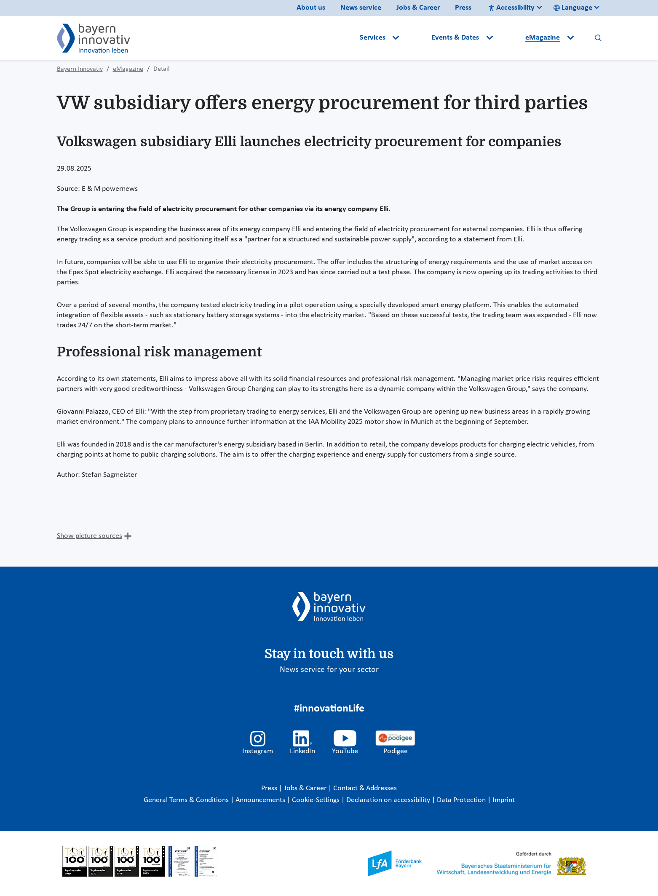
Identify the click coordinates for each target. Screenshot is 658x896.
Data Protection (462, 800)
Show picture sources (89, 536)
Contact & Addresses (365, 788)
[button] (416, 38)
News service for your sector (329, 670)
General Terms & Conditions (187, 800)
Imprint (503, 800)
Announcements (261, 800)
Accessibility (511, 8)
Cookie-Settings (316, 800)
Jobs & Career (418, 8)
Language (573, 8)
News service (360, 8)
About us (311, 8)
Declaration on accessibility (389, 800)
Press (463, 8)
